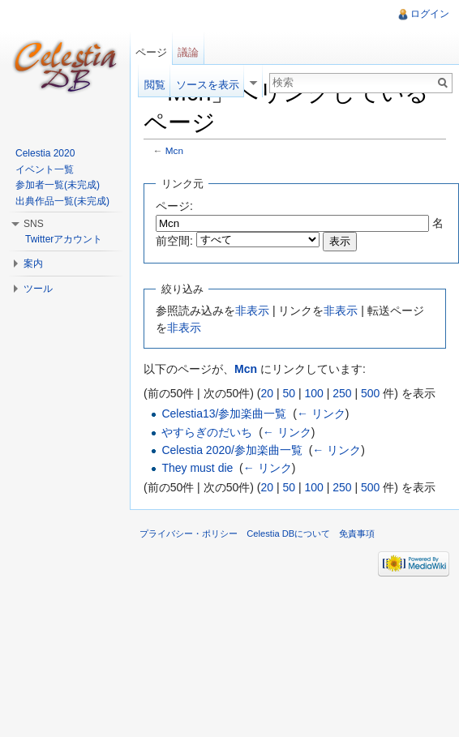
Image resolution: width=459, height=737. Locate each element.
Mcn (174, 150)
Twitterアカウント (63, 239)
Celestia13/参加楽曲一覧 (223, 413)
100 (313, 393)
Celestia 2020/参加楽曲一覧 (231, 449)
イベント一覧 (44, 169)
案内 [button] (33, 263)
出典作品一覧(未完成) (62, 201)
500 (370, 393)
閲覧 (154, 85)
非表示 (252, 310)
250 (341, 393)
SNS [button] (34, 223)
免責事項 (357, 533)
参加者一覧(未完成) (57, 185)
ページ (151, 52)
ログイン (429, 13)
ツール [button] (38, 288)
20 (266, 393)
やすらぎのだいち (206, 432)
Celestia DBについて (288, 533)
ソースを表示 (207, 85)
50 (288, 393)
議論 (188, 52)
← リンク (321, 413)
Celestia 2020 (45, 153)
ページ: (174, 205)
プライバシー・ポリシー (188, 533)
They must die (197, 467)
